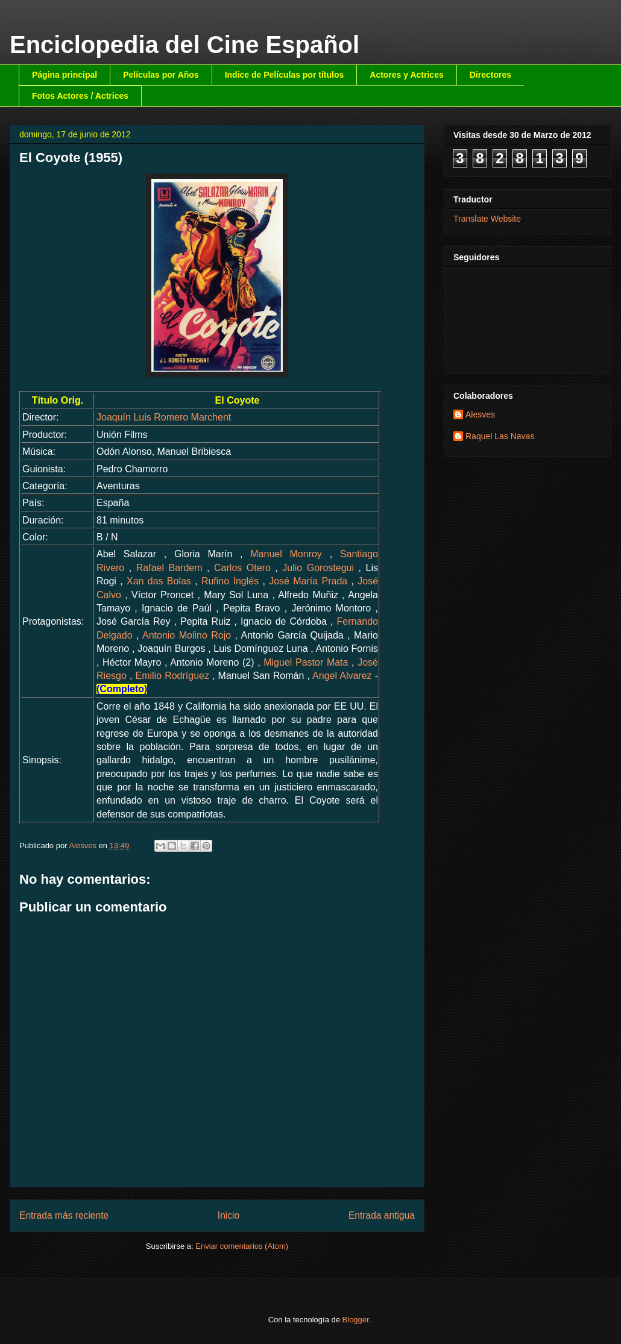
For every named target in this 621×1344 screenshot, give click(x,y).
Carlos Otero (242, 568)
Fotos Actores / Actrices (80, 96)
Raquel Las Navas (499, 436)
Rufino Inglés (230, 581)
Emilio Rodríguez (172, 675)
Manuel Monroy (286, 554)
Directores (490, 75)
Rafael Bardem (169, 568)
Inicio (228, 1215)
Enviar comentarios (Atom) (241, 1246)
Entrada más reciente (64, 1215)
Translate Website (487, 218)
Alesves (480, 414)
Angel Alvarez (342, 675)
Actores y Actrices (406, 75)
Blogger (355, 1319)
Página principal (64, 75)
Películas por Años (161, 75)
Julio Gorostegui (318, 568)
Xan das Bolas (159, 581)
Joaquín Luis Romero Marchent (163, 417)
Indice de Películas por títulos (284, 75)
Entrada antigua (381, 1215)
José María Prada (308, 581)
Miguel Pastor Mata (305, 662)
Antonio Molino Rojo (186, 635)
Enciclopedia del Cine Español (184, 44)
